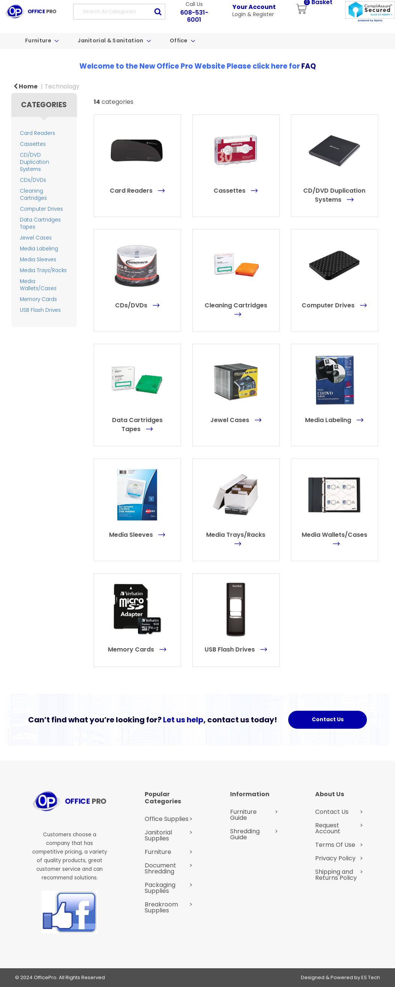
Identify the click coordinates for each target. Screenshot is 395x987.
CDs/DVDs (33, 180)
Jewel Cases (36, 237)
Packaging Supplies (160, 888)
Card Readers (37, 133)
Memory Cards (38, 299)
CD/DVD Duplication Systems (34, 162)
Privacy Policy (335, 858)
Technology (62, 86)
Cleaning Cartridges (33, 194)
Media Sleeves (38, 259)
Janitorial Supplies (158, 836)
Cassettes (33, 144)
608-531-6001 (194, 16)
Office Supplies (167, 819)
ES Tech (370, 977)
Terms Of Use (335, 845)
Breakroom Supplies (161, 908)
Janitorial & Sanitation (111, 40)
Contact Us (332, 812)
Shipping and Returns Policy (336, 875)
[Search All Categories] (119, 11)
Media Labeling (39, 248)
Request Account (327, 828)
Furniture (38, 40)
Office (179, 40)
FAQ (308, 66)
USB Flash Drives (40, 310)
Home (25, 86)
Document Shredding (160, 869)
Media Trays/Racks (43, 270)
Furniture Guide (243, 815)
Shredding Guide (245, 834)
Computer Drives (41, 209)
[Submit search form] (158, 12)
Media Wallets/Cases (38, 285)
